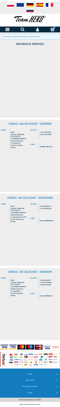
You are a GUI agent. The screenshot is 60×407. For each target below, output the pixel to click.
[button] (7, 29)
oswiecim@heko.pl (46, 296)
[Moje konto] (37, 29)
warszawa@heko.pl (46, 221)
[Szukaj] (22, 29)
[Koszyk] (52, 29)
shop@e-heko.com (46, 147)
